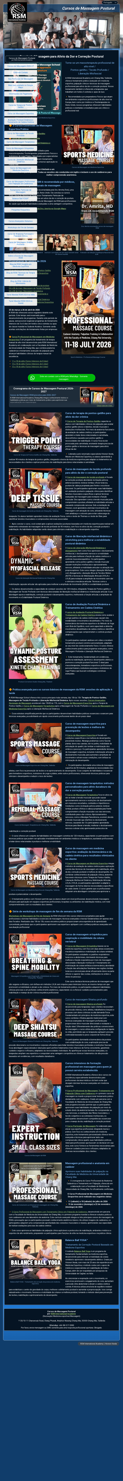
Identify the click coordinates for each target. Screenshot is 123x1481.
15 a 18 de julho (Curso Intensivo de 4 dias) (64, 377)
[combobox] (110, 2)
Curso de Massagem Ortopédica (98, 1035)
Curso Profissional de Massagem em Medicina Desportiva (72, 356)
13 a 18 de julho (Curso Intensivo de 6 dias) (64, 375)
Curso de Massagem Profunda (60, 144)
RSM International (59, 1447)
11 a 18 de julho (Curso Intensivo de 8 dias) (64, 372)
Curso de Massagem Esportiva (97, 792)
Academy (71, 1447)
